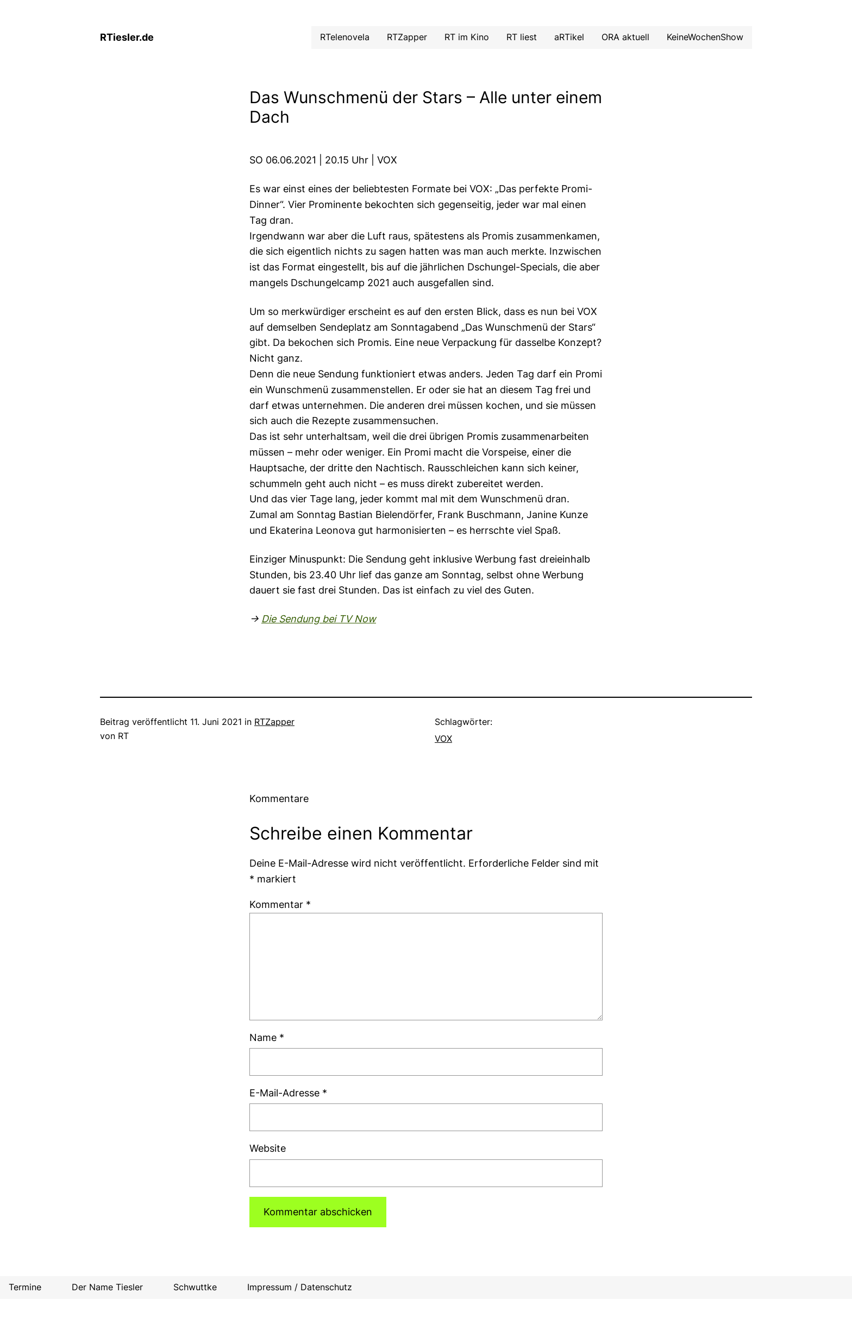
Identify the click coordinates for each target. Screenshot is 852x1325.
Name (266, 1037)
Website (267, 1148)
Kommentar (280, 904)
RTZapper (274, 721)
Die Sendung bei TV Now (318, 618)
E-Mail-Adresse (288, 1093)
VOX (443, 738)
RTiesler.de (127, 37)
